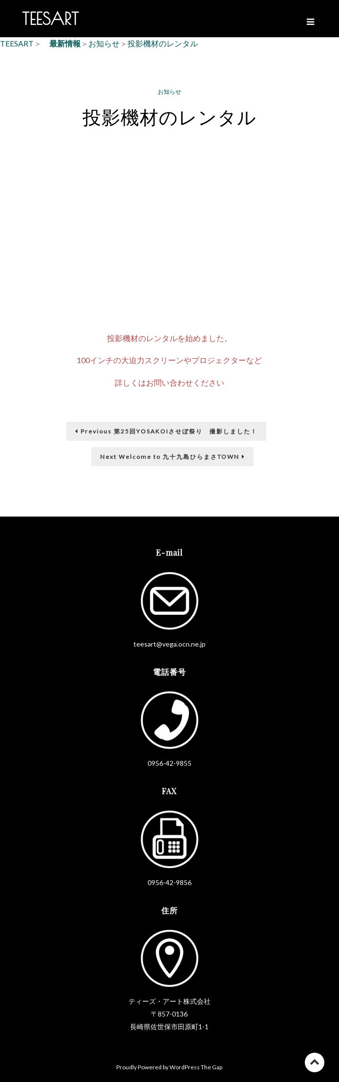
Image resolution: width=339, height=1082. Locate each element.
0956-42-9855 (169, 763)
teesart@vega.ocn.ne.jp (169, 644)
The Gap (211, 1067)
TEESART (50, 18)
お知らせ (169, 91)
